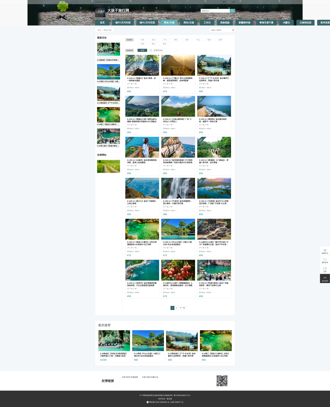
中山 (198, 40)
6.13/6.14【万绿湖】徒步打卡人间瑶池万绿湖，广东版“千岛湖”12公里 (213, 202)
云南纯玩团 (305, 22)
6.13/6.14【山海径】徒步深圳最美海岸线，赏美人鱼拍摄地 (142, 161)
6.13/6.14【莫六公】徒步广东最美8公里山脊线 (141, 202)
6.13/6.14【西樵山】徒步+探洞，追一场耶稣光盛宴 (141, 79)
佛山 (153, 44)
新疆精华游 (244, 22)
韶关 (209, 40)
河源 (142, 44)
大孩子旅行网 (118, 10)
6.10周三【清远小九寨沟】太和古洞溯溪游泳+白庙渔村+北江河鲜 (108, 124)
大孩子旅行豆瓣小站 (150, 377)
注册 (233, 2)
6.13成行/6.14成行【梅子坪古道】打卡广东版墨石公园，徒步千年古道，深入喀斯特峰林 (213, 243)
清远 (153, 40)
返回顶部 (325, 281)
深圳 (187, 40)
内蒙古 (286, 22)
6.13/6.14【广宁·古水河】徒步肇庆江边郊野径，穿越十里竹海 (214, 79)
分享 (324, 272)
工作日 (207, 22)
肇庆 (176, 40)
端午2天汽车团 (147, 22)
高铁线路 (225, 22)
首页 (102, 22)
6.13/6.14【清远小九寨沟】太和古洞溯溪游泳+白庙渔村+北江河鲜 (142, 243)
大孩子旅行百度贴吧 (130, 377)
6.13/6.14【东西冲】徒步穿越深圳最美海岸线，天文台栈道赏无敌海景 (142, 284)
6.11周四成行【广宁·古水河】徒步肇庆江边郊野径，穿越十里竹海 (108, 103)
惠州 (220, 40)
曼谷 (164, 44)
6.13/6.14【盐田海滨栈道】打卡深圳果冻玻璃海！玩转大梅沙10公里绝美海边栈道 (177, 161)
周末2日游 (188, 22)
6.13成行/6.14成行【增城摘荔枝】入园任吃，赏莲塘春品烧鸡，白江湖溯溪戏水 (177, 284)
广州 (164, 40)
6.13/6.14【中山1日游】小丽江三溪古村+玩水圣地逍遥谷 (177, 243)
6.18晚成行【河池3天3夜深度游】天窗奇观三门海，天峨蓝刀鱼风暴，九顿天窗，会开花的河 (108, 60)
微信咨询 (325, 262)
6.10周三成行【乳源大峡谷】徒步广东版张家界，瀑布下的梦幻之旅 (108, 146)
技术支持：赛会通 (165, 399)
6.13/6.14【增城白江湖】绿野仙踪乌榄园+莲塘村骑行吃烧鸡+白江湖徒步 (142, 120)
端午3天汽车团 (123, 22)
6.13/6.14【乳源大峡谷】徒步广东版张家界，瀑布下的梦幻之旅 (213, 284)
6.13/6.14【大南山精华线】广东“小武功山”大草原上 (177, 120)
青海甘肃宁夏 (266, 22)
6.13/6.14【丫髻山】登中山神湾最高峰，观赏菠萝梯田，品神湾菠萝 (177, 79)
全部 (142, 40)
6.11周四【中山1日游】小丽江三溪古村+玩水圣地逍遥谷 (108, 81)
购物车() (325, 253)
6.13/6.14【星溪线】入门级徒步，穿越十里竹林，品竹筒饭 (213, 161)
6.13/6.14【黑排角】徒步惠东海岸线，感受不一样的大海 (213, 120)
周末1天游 (169, 22)
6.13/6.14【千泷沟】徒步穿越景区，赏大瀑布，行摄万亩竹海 (177, 202)
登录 (224, 2)
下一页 (182, 308)
